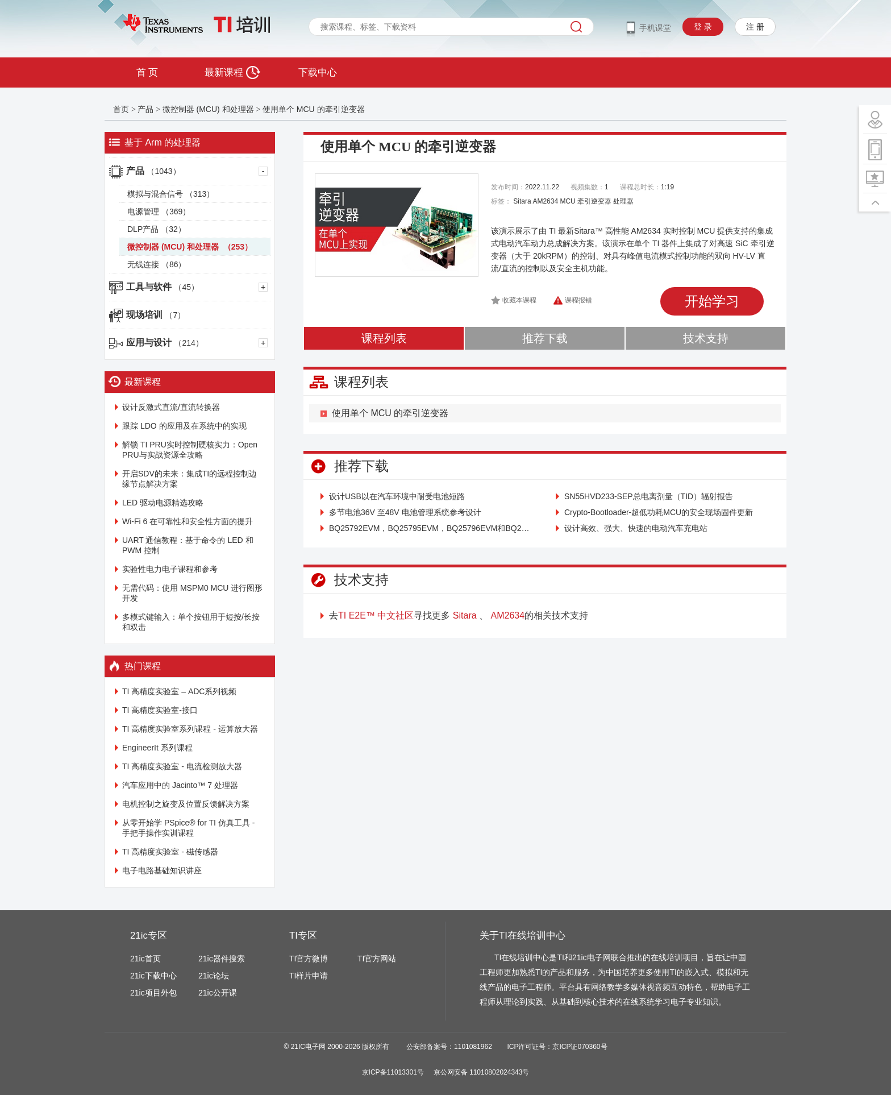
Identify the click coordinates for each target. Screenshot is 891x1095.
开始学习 (712, 301)
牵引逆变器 (594, 201)
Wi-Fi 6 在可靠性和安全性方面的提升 (187, 521)
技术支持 (705, 338)
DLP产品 (156, 229)
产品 (145, 109)
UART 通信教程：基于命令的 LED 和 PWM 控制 (187, 545)
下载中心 (317, 72)
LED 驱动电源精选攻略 (162, 502)
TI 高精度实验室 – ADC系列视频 (179, 691)
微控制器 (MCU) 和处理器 (209, 109)
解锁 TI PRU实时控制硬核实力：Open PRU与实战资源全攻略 (189, 449)
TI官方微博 (308, 958)
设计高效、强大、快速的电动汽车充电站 (635, 528)
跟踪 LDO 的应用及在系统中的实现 (184, 425)
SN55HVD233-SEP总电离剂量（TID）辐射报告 (648, 496)
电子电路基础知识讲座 (162, 870)
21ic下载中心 (153, 975)
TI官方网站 (376, 958)
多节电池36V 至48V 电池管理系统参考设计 (405, 512)
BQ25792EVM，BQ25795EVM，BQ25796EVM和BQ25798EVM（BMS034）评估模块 (431, 528)
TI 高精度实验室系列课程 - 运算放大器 (190, 728)
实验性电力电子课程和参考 (170, 569)
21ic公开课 (217, 992)
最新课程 (232, 72)
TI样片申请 (308, 975)
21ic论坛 (213, 975)
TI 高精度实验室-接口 (160, 710)
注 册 (755, 26)
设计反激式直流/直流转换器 (171, 407)
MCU (567, 201)
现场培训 (155, 315)
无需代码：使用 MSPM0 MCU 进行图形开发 (192, 593)
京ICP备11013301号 (393, 1072)
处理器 (623, 201)
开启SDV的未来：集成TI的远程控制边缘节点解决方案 (189, 478)
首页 (121, 109)
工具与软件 (162, 287)
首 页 (147, 72)
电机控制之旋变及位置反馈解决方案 (185, 803)
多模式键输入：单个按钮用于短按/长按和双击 (191, 622)
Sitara (522, 201)
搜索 (576, 26)
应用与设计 (164, 342)
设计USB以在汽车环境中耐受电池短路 (397, 496)
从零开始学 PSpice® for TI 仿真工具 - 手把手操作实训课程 (188, 827)
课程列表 (384, 338)
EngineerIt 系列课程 (157, 747)
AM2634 (545, 201)
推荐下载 (545, 338)
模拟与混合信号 (170, 193)
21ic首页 (145, 958)
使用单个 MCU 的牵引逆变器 (314, 109)
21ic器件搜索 (221, 958)
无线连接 (156, 264)
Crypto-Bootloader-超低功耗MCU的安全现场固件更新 (658, 512)
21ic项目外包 (153, 992)
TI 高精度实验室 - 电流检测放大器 (182, 766)
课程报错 (578, 300)
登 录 (703, 26)
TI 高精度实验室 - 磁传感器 (170, 851)
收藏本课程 (519, 300)
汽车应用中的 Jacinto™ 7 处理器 (180, 785)
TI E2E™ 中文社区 (376, 615)
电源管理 (158, 211)
